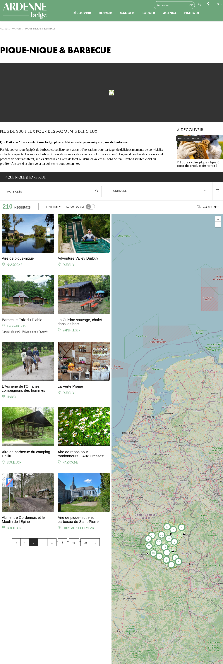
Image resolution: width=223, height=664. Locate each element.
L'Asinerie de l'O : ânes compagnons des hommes (23, 388)
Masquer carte (208, 206)
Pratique (192, 13)
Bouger (148, 13)
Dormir (105, 13)
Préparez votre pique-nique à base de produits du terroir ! (198, 164)
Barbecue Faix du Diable (22, 320)
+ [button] (218, 218)
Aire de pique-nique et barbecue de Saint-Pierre (78, 520)
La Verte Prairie (70, 386)
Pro (199, 4)
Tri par (52, 206)
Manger (127, 13)
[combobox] (160, 191)
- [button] (218, 224)
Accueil (4, 28)
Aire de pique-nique (18, 258)
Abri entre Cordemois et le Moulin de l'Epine (23, 520)
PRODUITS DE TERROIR (188, 138)
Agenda (169, 13)
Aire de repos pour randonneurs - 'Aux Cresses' (81, 454)
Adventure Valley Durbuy (78, 258)
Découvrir (82, 13)
